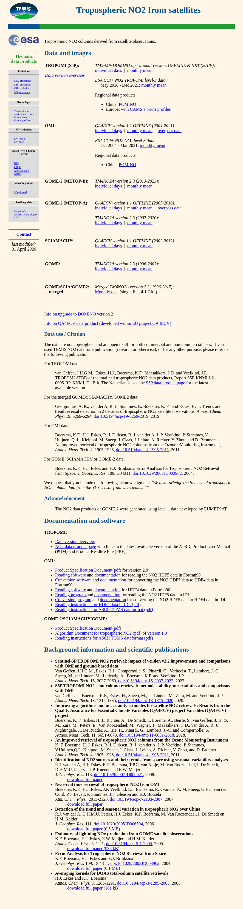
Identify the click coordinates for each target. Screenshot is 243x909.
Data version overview (75, 541)
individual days (108, 70)
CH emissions (22, 88)
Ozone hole (20, 117)
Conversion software (73, 580)
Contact (23, 234)
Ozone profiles (22, 120)
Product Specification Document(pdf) (88, 570)
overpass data (170, 130)
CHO (17, 167)
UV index (19, 138)
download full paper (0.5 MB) (93, 828)
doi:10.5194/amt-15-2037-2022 (145, 680)
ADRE (17, 173)
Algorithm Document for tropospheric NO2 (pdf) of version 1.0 (111, 633)
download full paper (85, 779)
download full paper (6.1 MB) (93, 868)
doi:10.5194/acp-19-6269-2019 (121, 416)
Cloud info (20, 211)
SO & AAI (20, 192)
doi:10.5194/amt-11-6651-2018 (146, 735)
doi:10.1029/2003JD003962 (157, 473)
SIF (16, 217)
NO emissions (22, 80)
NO (16, 163)
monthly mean (139, 70)
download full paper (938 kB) (93, 848)
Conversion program (73, 599)
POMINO (127, 104)
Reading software (70, 575)
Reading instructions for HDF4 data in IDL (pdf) (98, 604)
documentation (108, 575)
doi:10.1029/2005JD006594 (118, 824)
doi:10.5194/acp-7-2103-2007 (136, 799)
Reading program (71, 594)
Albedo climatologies (26, 214)
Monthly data (106, 291)
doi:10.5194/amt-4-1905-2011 (142, 449)
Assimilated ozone (24, 114)
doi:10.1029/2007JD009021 (118, 774)
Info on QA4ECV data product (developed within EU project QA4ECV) (107, 323)
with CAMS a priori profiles (146, 109)
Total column (21, 111)
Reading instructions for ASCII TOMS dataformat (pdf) (104, 609)
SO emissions (22, 92)
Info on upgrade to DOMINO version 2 (78, 314)
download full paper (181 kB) (93, 888)
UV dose (19, 141)
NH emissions (22, 84)
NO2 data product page (75, 546)
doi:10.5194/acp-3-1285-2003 (143, 883)
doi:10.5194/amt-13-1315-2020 (145, 700)
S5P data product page (165, 382)
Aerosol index (21, 170)
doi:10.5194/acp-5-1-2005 (129, 843)
